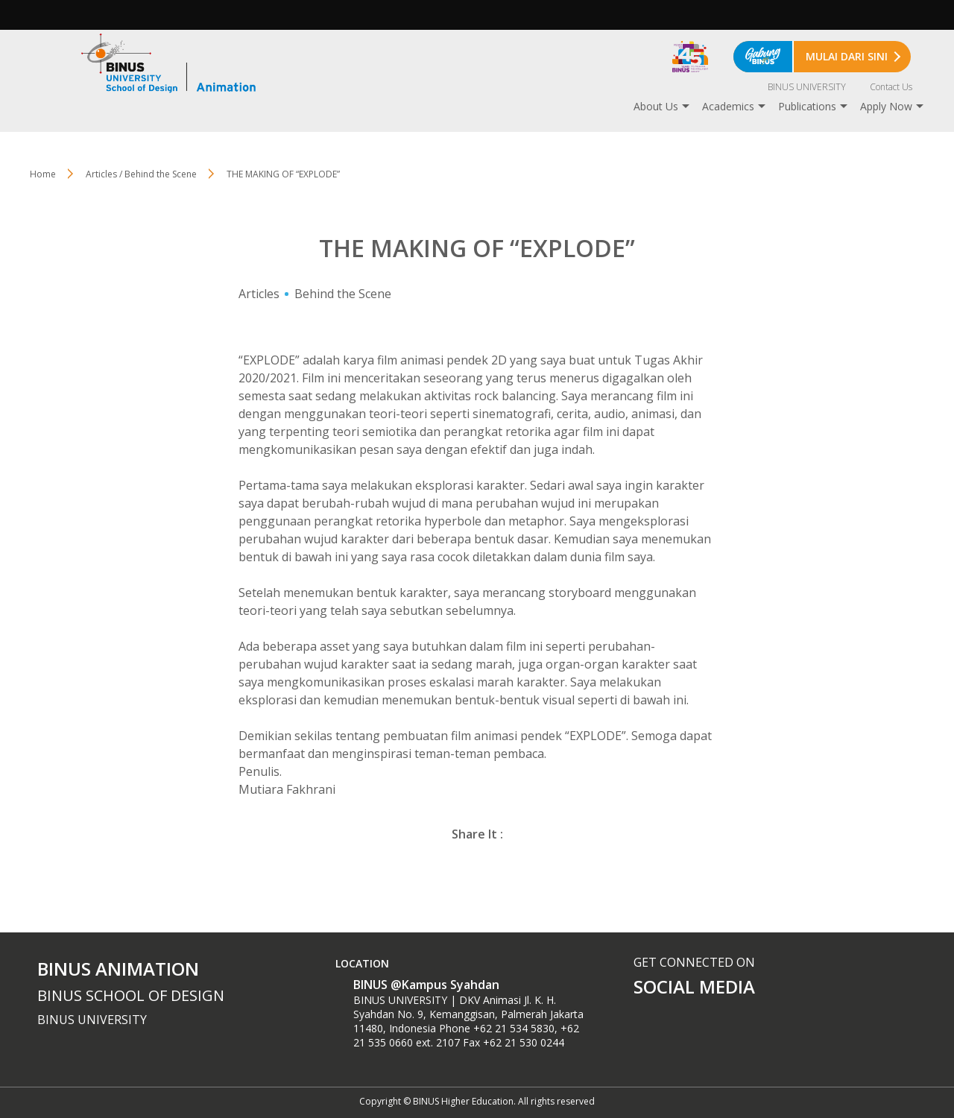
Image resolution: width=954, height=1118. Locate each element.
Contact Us (891, 86)
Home (43, 174)
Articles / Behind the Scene (141, 174)
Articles (258, 294)
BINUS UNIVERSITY (807, 86)
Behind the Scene (342, 294)
